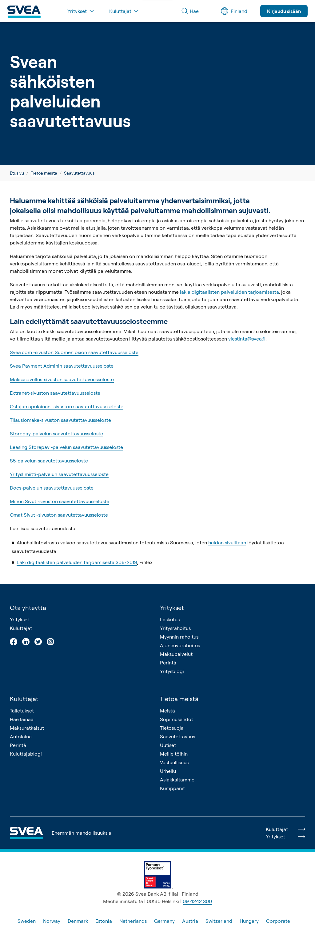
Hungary (249, 921)
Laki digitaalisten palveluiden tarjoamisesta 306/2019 (77, 562)
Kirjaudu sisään (284, 11)
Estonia (103, 921)
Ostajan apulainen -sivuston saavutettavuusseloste (66, 406)
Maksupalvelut (176, 654)
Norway (51, 921)
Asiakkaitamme (177, 780)
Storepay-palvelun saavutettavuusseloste (56, 433)
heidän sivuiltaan (227, 542)
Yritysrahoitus (175, 628)
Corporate (278, 921)
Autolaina (21, 736)
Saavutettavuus (177, 736)
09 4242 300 (197, 901)
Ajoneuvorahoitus (180, 645)
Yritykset (19, 619)
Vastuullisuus (174, 762)
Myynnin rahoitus (179, 637)
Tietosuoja (172, 728)
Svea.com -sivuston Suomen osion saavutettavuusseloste (74, 352)
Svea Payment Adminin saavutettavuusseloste (62, 366)
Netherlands (133, 921)
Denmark (78, 921)
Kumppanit (172, 788)
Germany (164, 921)
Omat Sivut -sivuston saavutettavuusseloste (59, 515)
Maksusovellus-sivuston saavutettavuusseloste (62, 379)
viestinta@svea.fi (246, 339)
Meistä (167, 711)
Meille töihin (174, 754)
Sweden (27, 921)
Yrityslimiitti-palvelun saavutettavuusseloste (59, 474)
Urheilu (168, 771)
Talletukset (22, 711)
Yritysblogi (172, 671)
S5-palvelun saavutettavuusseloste (49, 461)
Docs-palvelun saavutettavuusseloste (52, 488)
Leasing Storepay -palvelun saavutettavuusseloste (66, 447)
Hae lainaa (22, 719)
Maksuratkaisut (27, 728)
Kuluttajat (21, 628)
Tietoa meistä (44, 173)
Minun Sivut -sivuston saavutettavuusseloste (59, 501)
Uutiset (168, 745)
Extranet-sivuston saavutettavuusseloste (55, 393)
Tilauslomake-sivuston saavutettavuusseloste (60, 420)
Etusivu (17, 173)
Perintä (168, 663)
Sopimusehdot (176, 719)
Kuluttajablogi (26, 754)
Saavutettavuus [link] (79, 173)
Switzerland (218, 921)
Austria (190, 921)
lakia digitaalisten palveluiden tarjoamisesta (229, 292)
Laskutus (170, 619)
